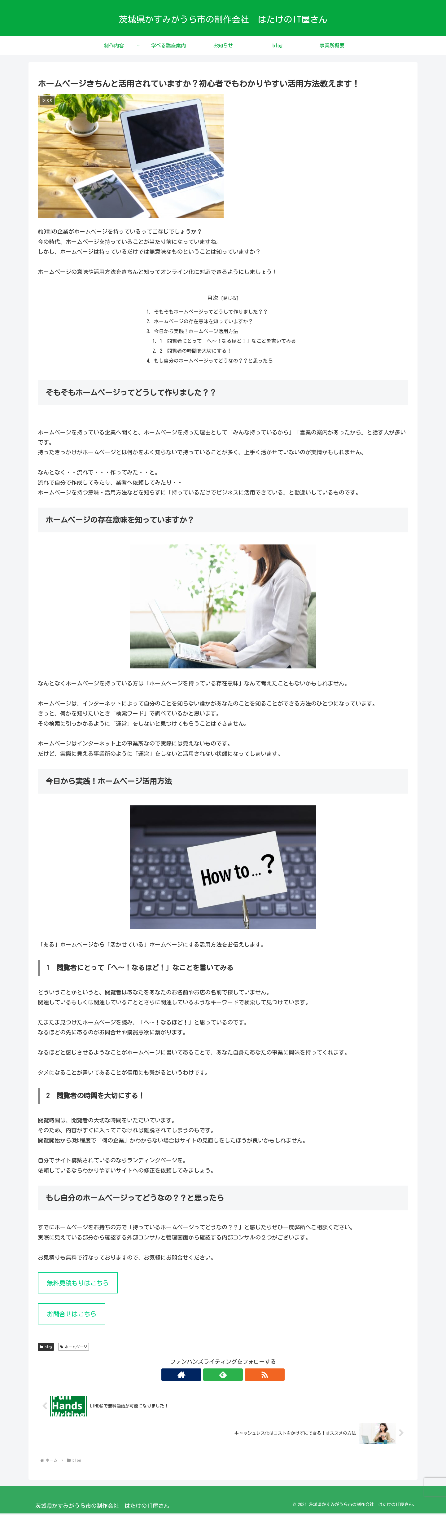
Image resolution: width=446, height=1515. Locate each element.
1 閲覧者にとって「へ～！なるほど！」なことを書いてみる (228, 341)
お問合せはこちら (71, 1315)
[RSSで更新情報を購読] (237, 1376)
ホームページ (73, 1348)
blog (46, 1348)
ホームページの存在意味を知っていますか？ (203, 321)
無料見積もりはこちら (78, 1284)
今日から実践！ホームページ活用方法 (196, 331)
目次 (212, 298)
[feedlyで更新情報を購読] (223, 1376)
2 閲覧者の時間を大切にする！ (196, 352)
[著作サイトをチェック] (209, 1376)
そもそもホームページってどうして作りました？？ (211, 311)
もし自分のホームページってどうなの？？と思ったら (213, 361)
